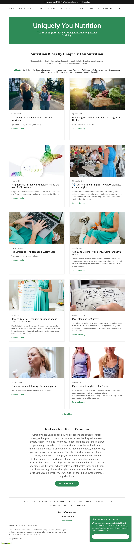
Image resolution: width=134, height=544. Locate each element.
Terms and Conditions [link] (74, 505)
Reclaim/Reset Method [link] (45, 9)
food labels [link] (41, 72)
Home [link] (11, 9)
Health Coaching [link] (85, 502)
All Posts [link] (17, 70)
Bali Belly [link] (26, 70)
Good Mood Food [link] (59, 70)
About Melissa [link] (24, 9)
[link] (67, 27)
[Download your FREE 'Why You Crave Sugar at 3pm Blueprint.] (67, 2)
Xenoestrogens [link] (114, 70)
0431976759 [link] (67, 521)
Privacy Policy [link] (55, 505)
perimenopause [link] (76, 72)
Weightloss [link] (86, 70)
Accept (110, 536)
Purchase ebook (67, 483)
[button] (121, 9)
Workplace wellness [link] (99, 70)
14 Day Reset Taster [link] (67, 9)
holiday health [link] (53, 72)
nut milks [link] (64, 72)
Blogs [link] (111, 502)
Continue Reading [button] (17, 128)
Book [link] (82, 9)
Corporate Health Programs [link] (101, 9)
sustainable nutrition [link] (91, 72)
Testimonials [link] (101, 502)
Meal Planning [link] (74, 70)
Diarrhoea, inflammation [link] (42, 70)
